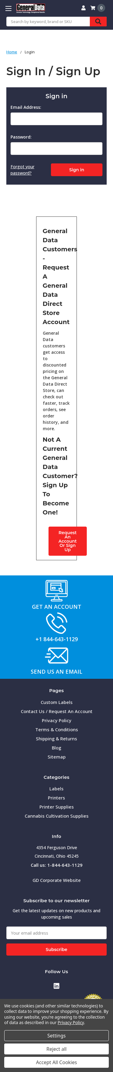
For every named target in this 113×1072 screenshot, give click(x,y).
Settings (56, 1035)
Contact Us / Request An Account (57, 711)
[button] (56, 590)
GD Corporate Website (57, 880)
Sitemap (57, 757)
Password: (21, 137)
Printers (56, 798)
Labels (56, 789)
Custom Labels (57, 702)
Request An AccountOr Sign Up (67, 541)
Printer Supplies (56, 807)
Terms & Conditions (56, 729)
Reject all (56, 1049)
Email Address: (26, 107)
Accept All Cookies (56, 1062)
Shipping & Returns (56, 738)
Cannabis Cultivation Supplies (57, 816)
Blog (56, 748)
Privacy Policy (56, 720)
